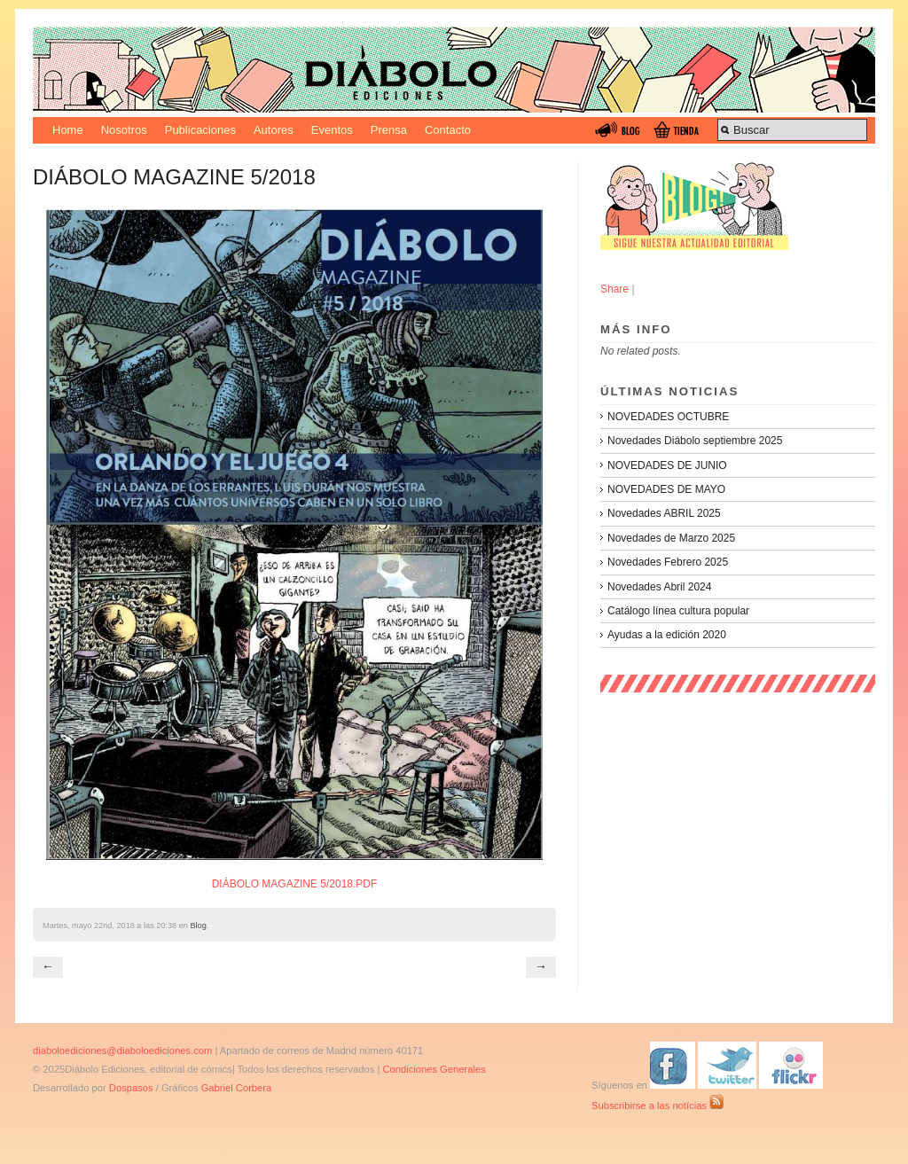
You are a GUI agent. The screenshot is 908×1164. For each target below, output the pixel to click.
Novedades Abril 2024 (659, 587)
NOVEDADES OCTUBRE (668, 416)
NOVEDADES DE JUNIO (667, 465)
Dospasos (131, 1087)
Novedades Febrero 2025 (667, 562)
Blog (198, 925)
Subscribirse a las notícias (657, 1105)
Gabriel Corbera (236, 1087)
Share (614, 289)
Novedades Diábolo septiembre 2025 (694, 440)
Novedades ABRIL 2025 (664, 513)
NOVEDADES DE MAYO (666, 489)
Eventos (332, 130)
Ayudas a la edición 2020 (666, 635)
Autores (274, 130)
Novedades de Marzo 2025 (671, 538)
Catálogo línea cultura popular (678, 611)
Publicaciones (200, 130)
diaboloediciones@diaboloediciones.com (122, 1050)
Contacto (448, 130)
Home (67, 130)
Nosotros (124, 130)
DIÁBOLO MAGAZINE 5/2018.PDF (295, 884)
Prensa (389, 130)
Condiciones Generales (433, 1069)
